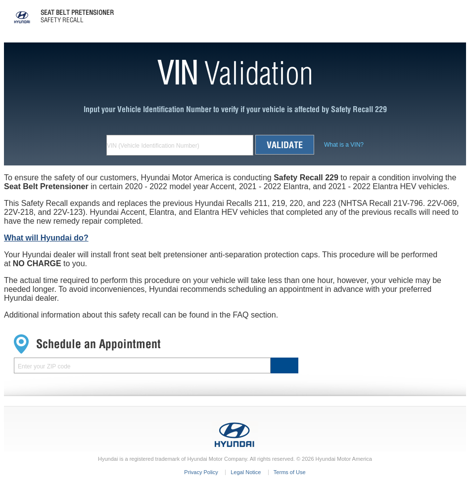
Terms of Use (290, 472)
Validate (285, 145)
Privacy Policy (201, 472)
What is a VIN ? (344, 144)
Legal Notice (246, 472)
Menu (459, 10)
